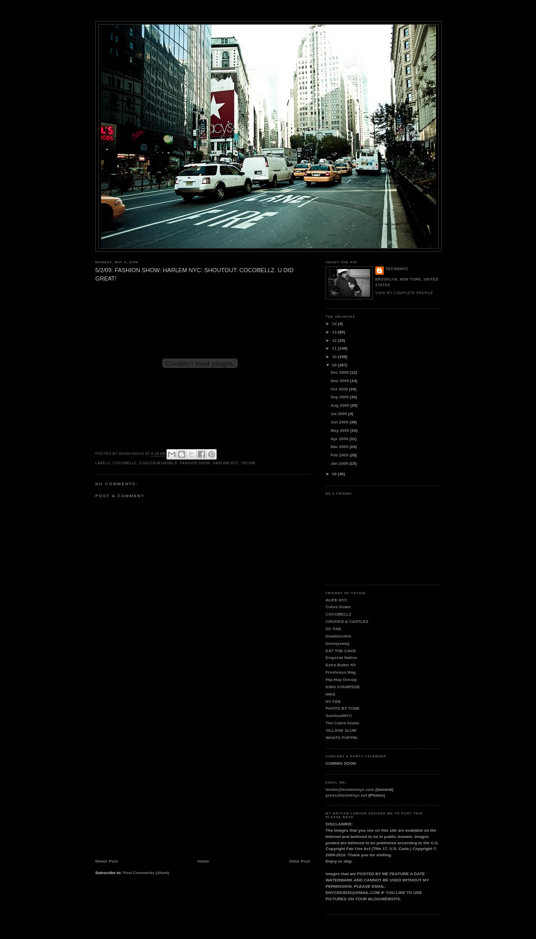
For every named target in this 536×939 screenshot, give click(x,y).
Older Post (299, 861)
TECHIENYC (397, 269)
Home (203, 861)
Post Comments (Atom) (146, 872)
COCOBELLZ (124, 463)
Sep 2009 (340, 397)
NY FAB (333, 701)
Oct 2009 (340, 389)
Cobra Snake (338, 607)
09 (335, 365)
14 (335, 323)
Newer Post (106, 861)
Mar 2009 (340, 446)
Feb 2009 (340, 455)
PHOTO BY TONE (343, 708)
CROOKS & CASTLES (347, 621)
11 (335, 348)
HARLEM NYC (226, 463)
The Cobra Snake (343, 723)
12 (335, 340)
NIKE (331, 694)
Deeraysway (338, 643)
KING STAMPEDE (343, 687)
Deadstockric (339, 636)
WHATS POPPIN (342, 737)
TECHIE (248, 463)
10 (335, 356)
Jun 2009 (340, 422)
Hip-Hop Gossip (341, 679)
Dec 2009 (340, 372)
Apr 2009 (340, 439)
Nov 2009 (340, 380)
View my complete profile (404, 293)
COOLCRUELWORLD (158, 463)
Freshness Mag (341, 672)
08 (335, 474)
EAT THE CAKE (341, 651)
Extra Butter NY (341, 665)
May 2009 (340, 430)
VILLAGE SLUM (341, 730)
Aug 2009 (340, 405)
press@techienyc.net (346, 795)
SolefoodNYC (339, 715)
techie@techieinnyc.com (350, 789)
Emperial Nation (341, 657)
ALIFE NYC (337, 600)
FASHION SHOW (195, 463)
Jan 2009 (340, 463)
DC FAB (333, 629)
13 (335, 332)
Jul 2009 (339, 413)
